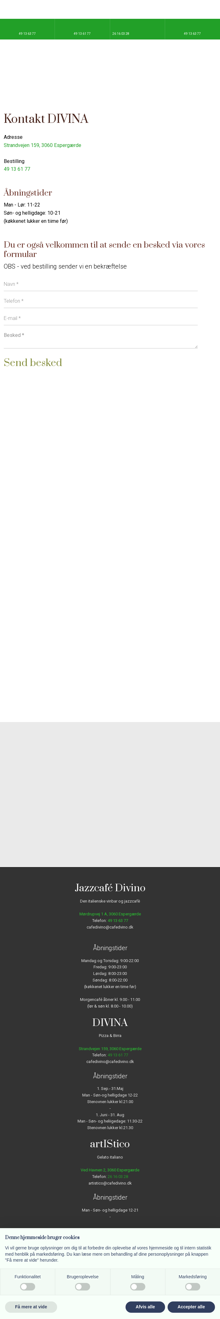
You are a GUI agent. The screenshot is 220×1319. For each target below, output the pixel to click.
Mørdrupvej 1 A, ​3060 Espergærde (110, 914)
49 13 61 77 (17, 169)
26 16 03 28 (118, 1176)
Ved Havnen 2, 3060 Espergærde (110, 1170)
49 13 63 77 (118, 920)
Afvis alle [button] (145, 1306)
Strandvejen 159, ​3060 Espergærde (42, 145)
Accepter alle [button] (191, 1306)
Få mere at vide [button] (31, 1306)
